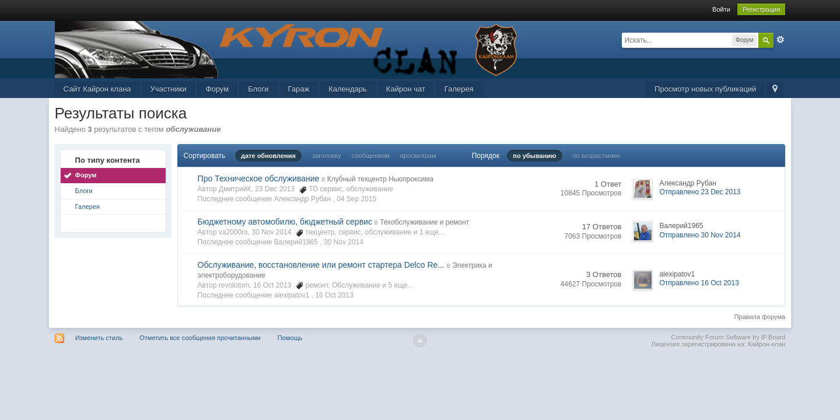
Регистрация (761, 9)
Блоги (258, 89)
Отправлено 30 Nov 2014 (699, 235)
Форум (217, 89)
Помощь (290, 337)
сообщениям (371, 155)
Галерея (459, 89)
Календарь (347, 89)
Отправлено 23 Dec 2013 (699, 192)
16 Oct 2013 (334, 295)
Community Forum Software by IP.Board (728, 337)
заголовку (326, 155)
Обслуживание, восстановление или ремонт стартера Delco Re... (321, 265)
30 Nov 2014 (343, 242)
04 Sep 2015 (356, 199)
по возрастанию (596, 155)
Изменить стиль (99, 337)
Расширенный (780, 39)
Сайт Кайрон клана (97, 89)
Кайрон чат (405, 89)
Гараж (299, 89)
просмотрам (418, 155)
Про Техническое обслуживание (259, 178)
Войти (721, 9)
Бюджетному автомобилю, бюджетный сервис (285, 221)
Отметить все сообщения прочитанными (199, 337)
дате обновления (268, 155)
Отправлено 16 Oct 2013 (698, 283)
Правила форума (759, 316)
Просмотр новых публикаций (705, 89)
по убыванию (534, 155)
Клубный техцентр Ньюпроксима (380, 179)
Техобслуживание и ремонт (424, 222)
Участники (168, 89)
